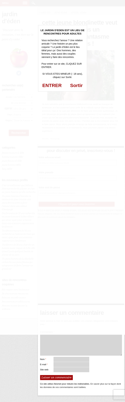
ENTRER (52, 85)
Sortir (76, 85)
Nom (43, 359)
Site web (44, 369)
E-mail (44, 364)
